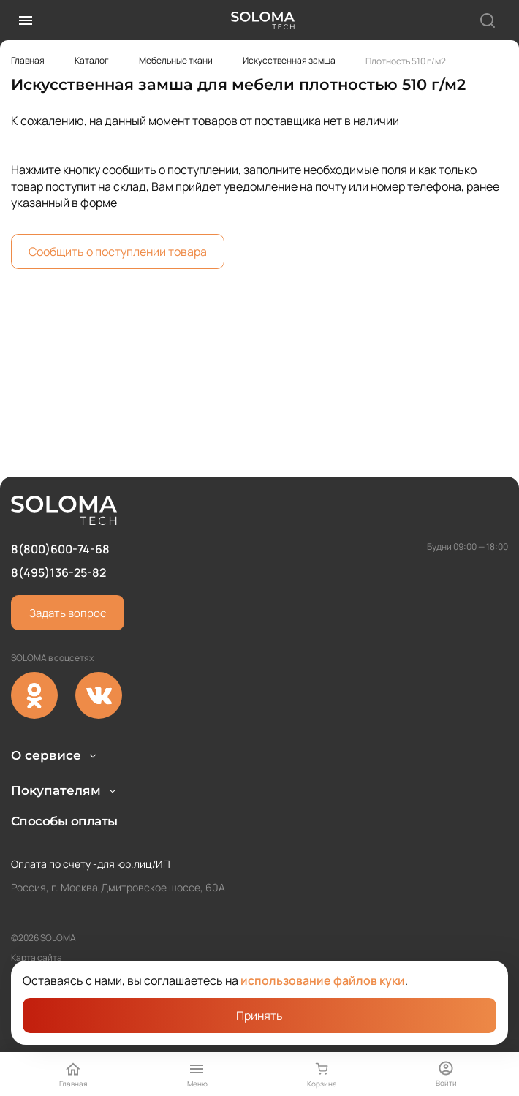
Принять (259, 1016)
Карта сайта (36, 957)
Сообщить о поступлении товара (118, 251)
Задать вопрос (67, 566)
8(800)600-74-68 (60, 502)
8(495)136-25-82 (58, 526)
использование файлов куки (322, 980)
